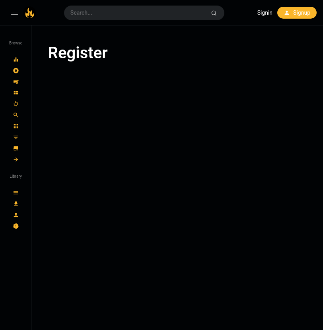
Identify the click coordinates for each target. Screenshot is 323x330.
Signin (264, 13)
